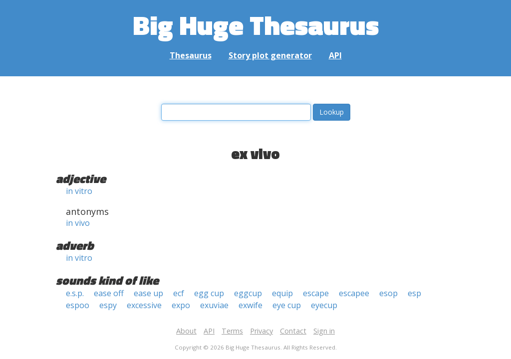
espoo (77, 305)
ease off (109, 293)
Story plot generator (270, 55)
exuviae (214, 305)
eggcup (248, 293)
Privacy (261, 331)
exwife (250, 305)
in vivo (78, 222)
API (335, 55)
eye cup (286, 305)
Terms (232, 331)
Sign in (324, 331)
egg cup (209, 293)
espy (108, 305)
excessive (144, 305)
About (186, 331)
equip (282, 293)
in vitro (79, 190)
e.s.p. (75, 293)
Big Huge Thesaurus (256, 24)
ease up (148, 293)
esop (388, 293)
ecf (178, 293)
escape (316, 293)
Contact (293, 331)
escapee (354, 293)
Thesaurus (191, 55)
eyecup (324, 305)
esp (414, 293)
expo (181, 305)
